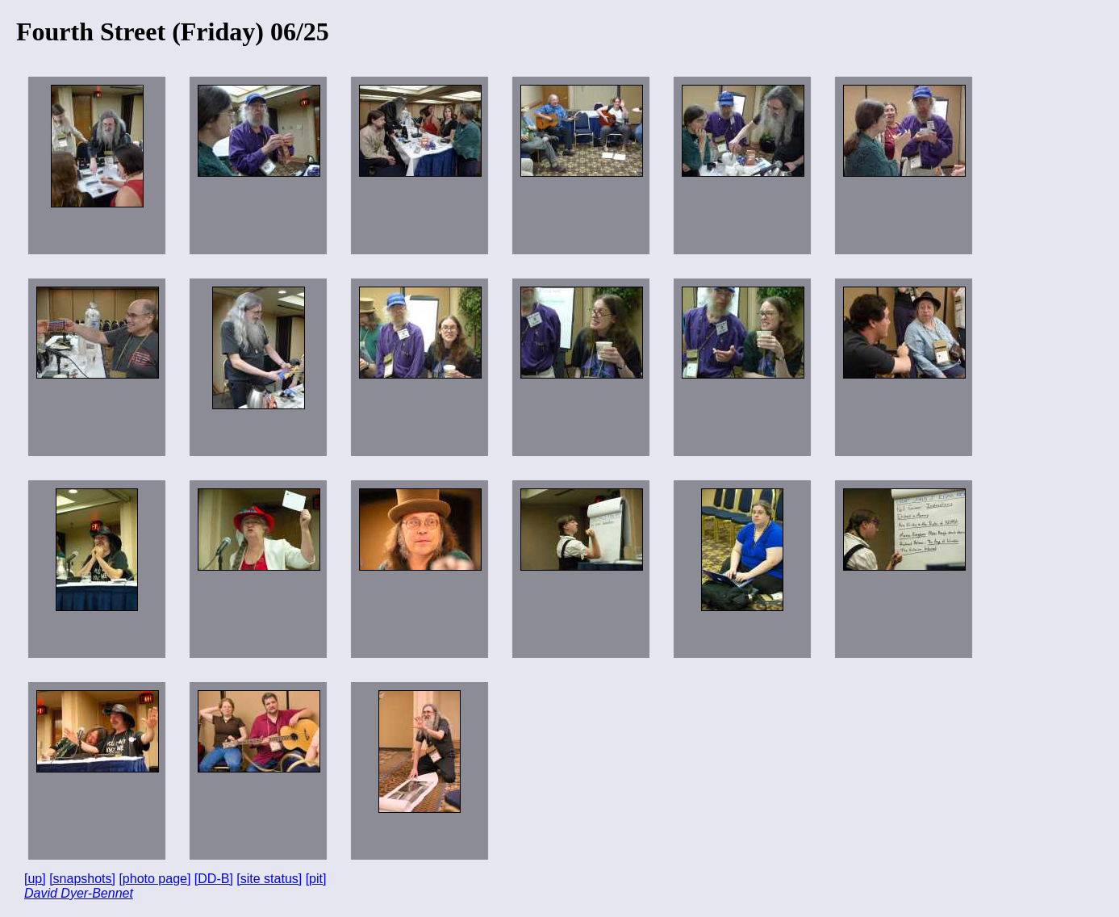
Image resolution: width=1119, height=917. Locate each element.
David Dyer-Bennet (78, 893)
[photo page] (154, 879)
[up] (35, 879)
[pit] (316, 879)
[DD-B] (213, 879)
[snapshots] (82, 879)
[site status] (269, 879)
